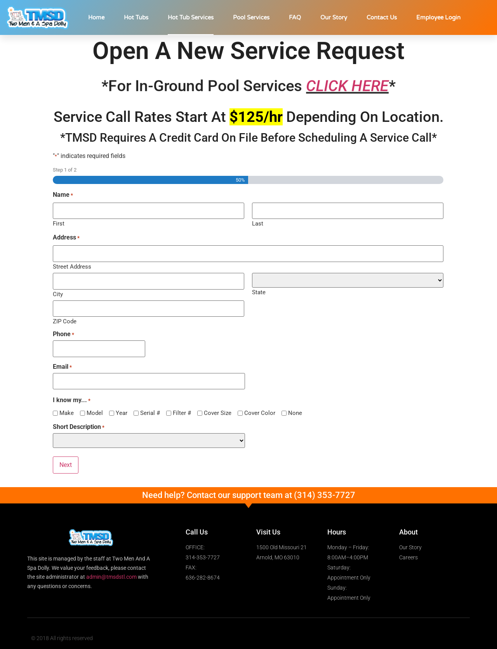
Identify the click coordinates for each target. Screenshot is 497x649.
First (58, 222)
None (295, 408)
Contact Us (382, 17)
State (259, 290)
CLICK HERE (349, 86)
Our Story (333, 17)
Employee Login (438, 17)
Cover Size (217, 408)
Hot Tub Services (191, 17)
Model (95, 408)
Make (66, 408)
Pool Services (251, 17)
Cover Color (259, 408)
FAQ (295, 17)
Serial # (150, 408)
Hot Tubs (136, 17)
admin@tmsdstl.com (111, 571)
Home (96, 17)
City (58, 291)
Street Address (72, 265)
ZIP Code (64, 318)
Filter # (182, 408)
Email (62, 362)
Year (121, 408)
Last (257, 222)
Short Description (78, 422)
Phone (63, 331)
